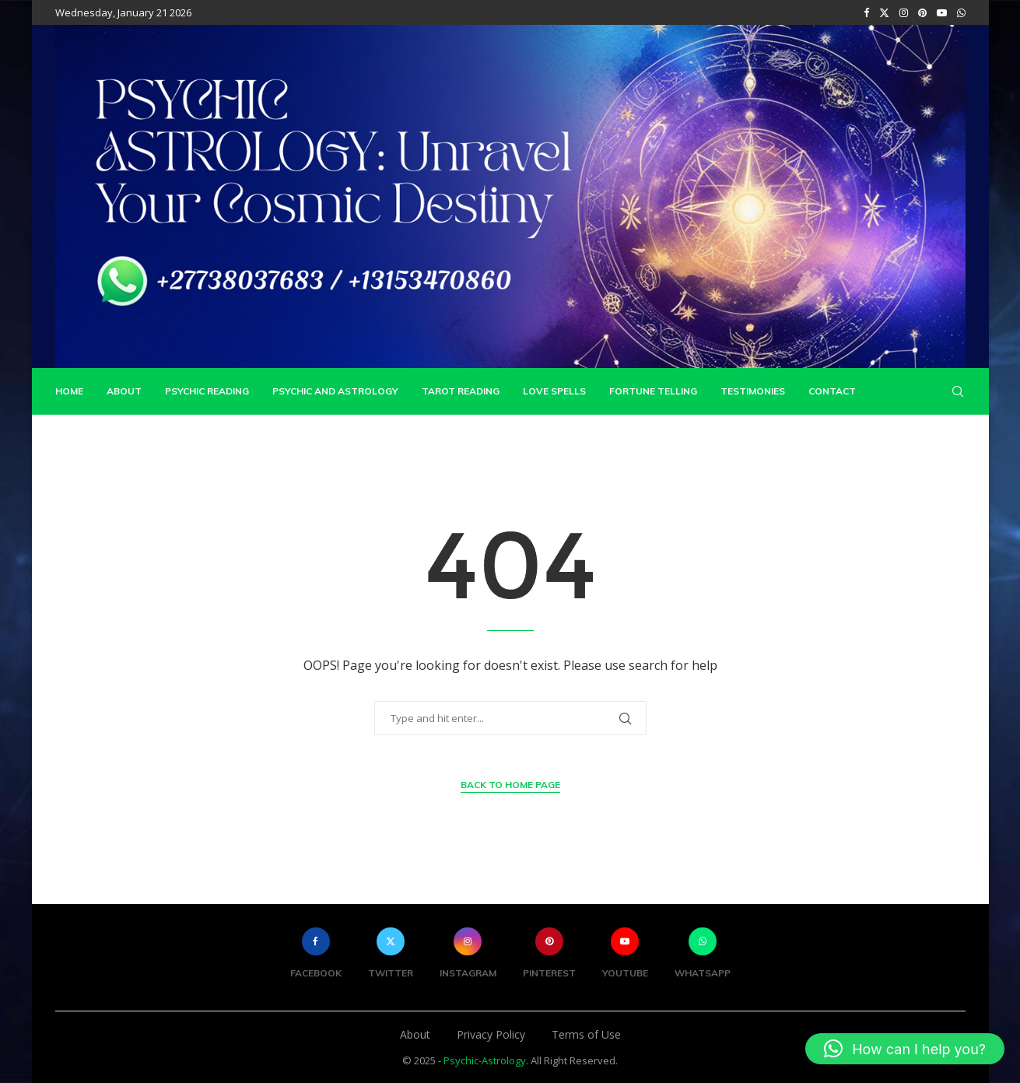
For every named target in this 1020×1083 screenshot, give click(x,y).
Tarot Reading (460, 391)
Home (69, 391)
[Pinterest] (922, 12)
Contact (832, 391)
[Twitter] (884, 12)
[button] (904, 1048)
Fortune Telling (653, 391)
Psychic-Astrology (484, 1060)
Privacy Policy (491, 1034)
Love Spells (554, 391)
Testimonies (752, 391)
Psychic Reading (207, 391)
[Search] (958, 391)
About (124, 391)
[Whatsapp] (961, 12)
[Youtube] (942, 12)
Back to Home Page (510, 784)
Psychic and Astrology (335, 391)
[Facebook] (866, 12)
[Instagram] (903, 12)
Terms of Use (586, 1034)
